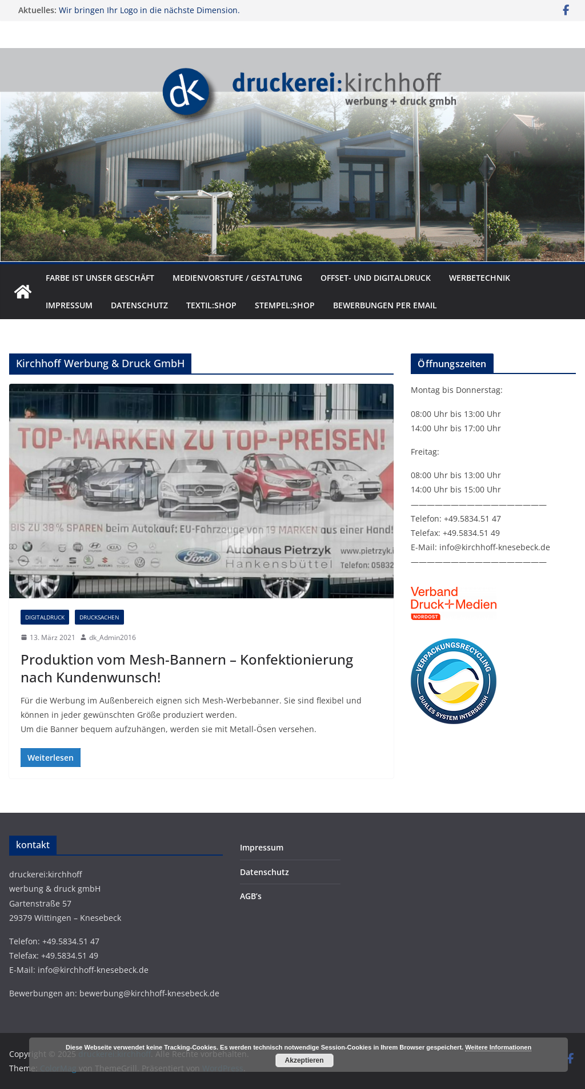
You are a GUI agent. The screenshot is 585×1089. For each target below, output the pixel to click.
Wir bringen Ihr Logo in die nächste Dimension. (149, 10)
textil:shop (211, 305)
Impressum (69, 305)
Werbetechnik (479, 277)
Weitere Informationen (498, 1047)
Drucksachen (99, 617)
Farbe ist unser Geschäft (100, 277)
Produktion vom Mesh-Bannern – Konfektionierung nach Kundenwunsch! (187, 668)
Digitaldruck (45, 617)
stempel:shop (285, 305)
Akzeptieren (304, 1060)
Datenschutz (139, 305)
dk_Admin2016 (112, 637)
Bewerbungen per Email (385, 305)
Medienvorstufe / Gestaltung (237, 277)
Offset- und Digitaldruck (375, 277)
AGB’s (251, 896)
